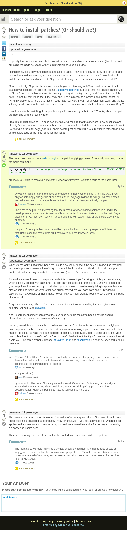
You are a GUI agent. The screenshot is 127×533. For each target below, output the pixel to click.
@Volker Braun (62, 340)
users (48, 10)
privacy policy (64, 521)
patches (14, 37)
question (40, 307)
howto (39, 37)
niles (20, 377)
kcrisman (22, 204)
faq (43, 521)
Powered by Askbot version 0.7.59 (63, 525)
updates (27, 37)
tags (37, 10)
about (34, 521)
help (51, 521)
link (122, 186)
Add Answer (10, 497)
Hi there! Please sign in (15, 10)
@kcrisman (83, 340)
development (53, 37)
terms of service (86, 521)
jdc (19, 223)
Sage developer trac (67, 89)
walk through (49, 158)
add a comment (27, 138)
